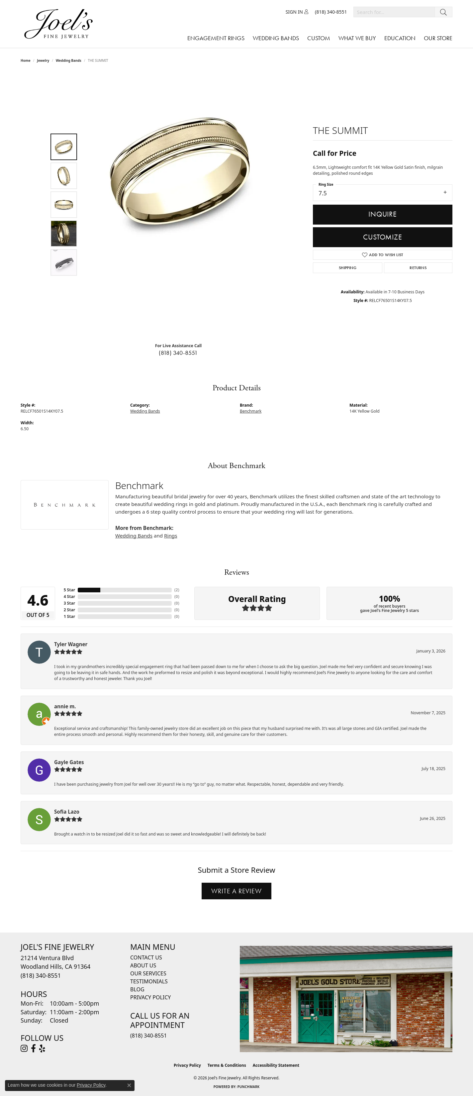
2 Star (69, 610)
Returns (418, 267)
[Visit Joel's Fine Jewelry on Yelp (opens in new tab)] (42, 1048)
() (176, 590)
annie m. (65, 706)
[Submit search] (443, 12)
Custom (318, 38)
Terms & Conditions (227, 1065)
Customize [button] (382, 237)
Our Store (438, 38)
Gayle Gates (69, 762)
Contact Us (146, 957)
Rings (170, 535)
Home (26, 60)
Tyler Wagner (70, 644)
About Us (143, 965)
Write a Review (236, 891)
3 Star (69, 603)
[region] (180, 205)
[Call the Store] (41, 975)
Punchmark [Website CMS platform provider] (248, 1086)
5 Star (69, 590)
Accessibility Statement (276, 1065)
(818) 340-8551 (178, 352)
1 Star (69, 616)
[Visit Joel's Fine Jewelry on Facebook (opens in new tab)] (33, 1048)
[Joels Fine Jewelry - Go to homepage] (60, 24)
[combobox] (394, 12)
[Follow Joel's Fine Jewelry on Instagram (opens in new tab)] (24, 1048)
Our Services (148, 973)
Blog (137, 989)
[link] (331, 12)
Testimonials (149, 981)
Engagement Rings (215, 38)
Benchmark (250, 411)
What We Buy (357, 38)
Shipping (347, 267)
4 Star (69, 596)
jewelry (43, 60)
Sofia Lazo (66, 811)
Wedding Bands (276, 38)
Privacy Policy (150, 997)
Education (400, 38)
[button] (297, 12)
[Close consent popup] (129, 1085)
